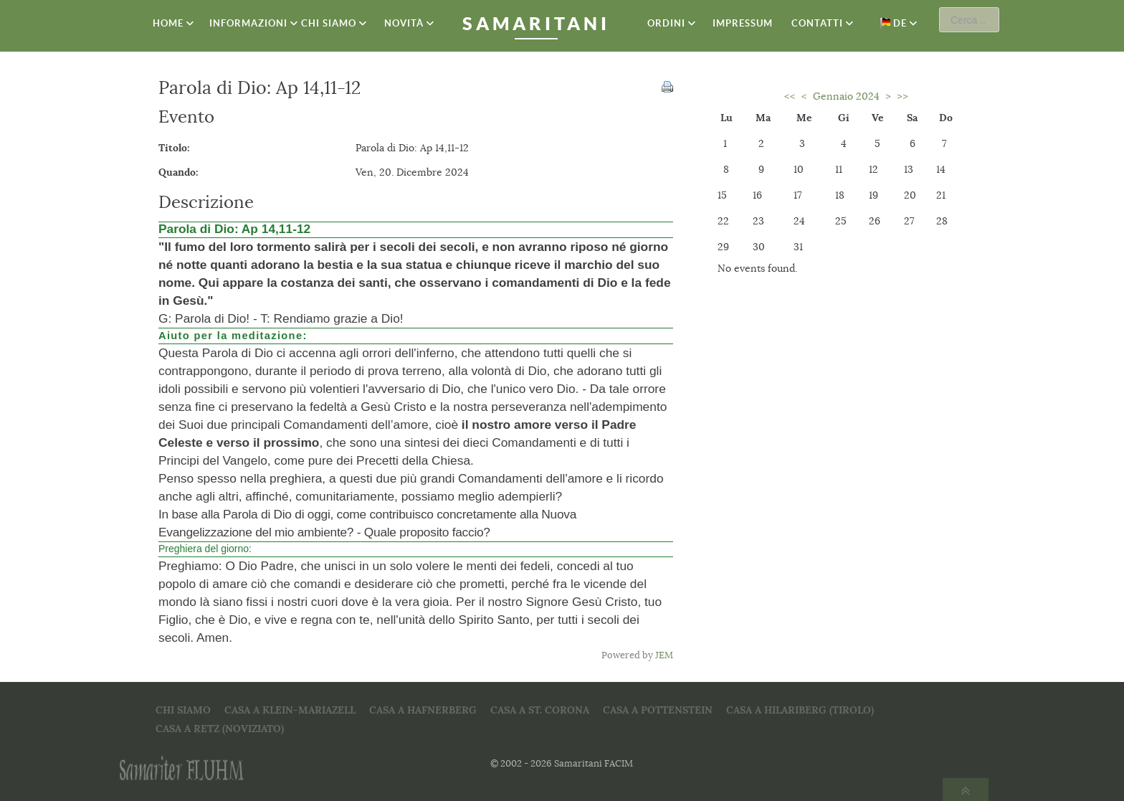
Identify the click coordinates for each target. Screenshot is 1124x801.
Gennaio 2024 (846, 96)
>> (902, 96)
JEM (664, 655)
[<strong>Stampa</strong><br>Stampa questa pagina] (667, 85)
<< (790, 96)
